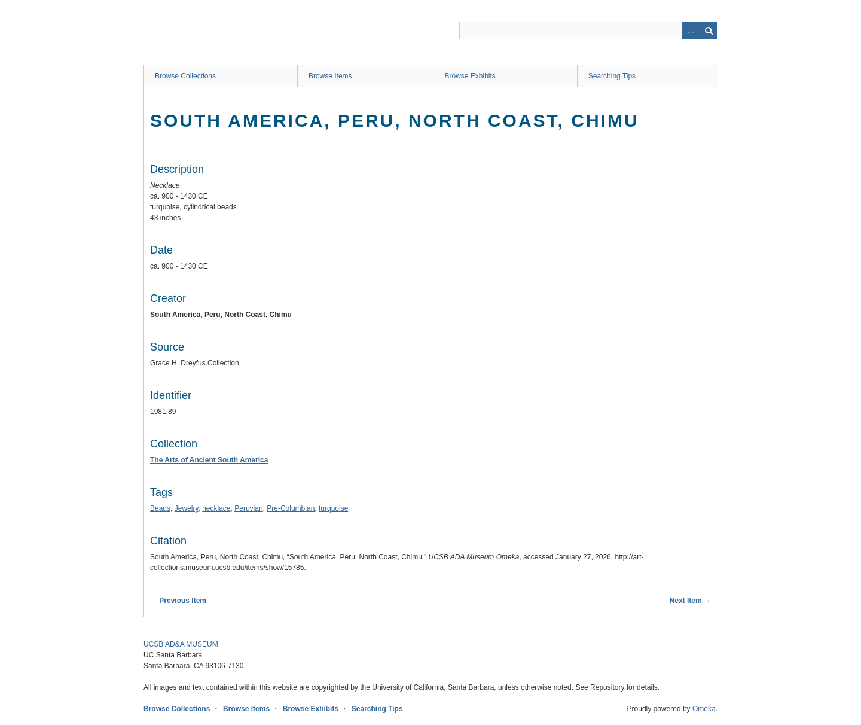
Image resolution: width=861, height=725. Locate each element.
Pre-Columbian (291, 508)
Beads (160, 508)
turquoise (333, 508)
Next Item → (690, 600)
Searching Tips (612, 76)
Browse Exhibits (469, 76)
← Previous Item (178, 600)
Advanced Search (691, 30)
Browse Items (330, 76)
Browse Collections (185, 76)
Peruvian (248, 508)
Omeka (704, 709)
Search (709, 30)
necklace (216, 508)
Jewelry (187, 508)
